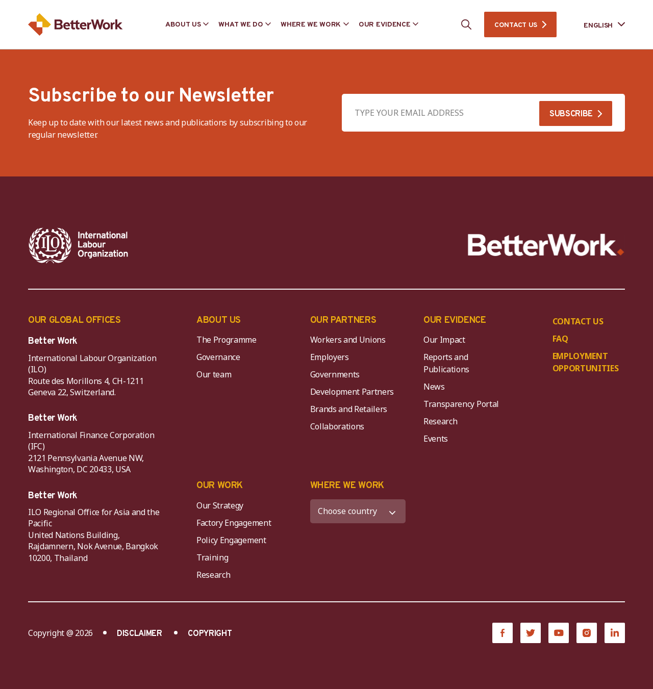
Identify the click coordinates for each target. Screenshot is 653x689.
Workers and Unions (348, 339)
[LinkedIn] (615, 633)
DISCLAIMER (139, 634)
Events (435, 438)
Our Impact (444, 339)
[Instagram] (586, 633)
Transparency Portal (461, 404)
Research (440, 421)
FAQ (560, 338)
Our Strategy (219, 505)
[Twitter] (530, 633)
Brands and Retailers (349, 409)
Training (212, 557)
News (434, 386)
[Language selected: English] (597, 24)
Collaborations (337, 426)
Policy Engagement (233, 540)
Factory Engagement (233, 522)
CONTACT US (515, 25)
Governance (218, 357)
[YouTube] (558, 633)
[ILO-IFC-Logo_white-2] (78, 245)
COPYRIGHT (210, 634)
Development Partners (352, 391)
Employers (329, 357)
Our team (213, 374)
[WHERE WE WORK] (358, 511)
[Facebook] (502, 633)
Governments (335, 374)
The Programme (226, 339)
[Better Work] (546, 245)
